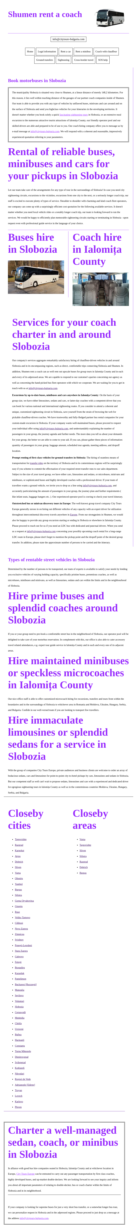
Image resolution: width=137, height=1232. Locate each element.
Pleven (18, 1107)
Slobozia (19, 1006)
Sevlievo (19, 995)
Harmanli (19, 1040)
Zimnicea (19, 934)
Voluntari (19, 1001)
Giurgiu (19, 906)
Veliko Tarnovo (22, 917)
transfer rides (36, 463)
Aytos (18, 856)
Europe (73, 514)
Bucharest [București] (26, 984)
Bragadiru (20, 967)
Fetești (18, 962)
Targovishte (20, 839)
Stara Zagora (21, 950)
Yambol (19, 884)
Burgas (18, 889)
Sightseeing (63, 60)
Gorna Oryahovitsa (24, 900)
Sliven (18, 867)
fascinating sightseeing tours (74, 114)
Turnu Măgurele (23, 1051)
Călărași (19, 923)
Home (30, 51)
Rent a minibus (83, 51)
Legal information (47, 51)
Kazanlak (19, 973)
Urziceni (19, 1029)
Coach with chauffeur (106, 51)
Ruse (17, 912)
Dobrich (19, 861)
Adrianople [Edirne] (25, 1084)
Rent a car (66, 51)
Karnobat (19, 850)
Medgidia (19, 1017)
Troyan (18, 1090)
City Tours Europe (25, 1173)
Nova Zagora (21, 928)
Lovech (18, 1095)
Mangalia (19, 990)
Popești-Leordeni (23, 945)
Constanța (20, 1045)
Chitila (18, 1023)
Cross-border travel (83, 60)
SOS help (103, 60)
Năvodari (19, 1073)
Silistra (18, 895)
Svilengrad (20, 1062)
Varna (18, 872)
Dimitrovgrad (21, 1057)
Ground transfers (44, 60)
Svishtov (19, 939)
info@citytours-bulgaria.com (69, 39)
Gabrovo (19, 956)
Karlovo (19, 1101)
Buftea (18, 1034)
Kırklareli (19, 1068)
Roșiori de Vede (23, 1079)
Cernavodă (20, 1012)
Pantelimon (20, 978)
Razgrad (19, 845)
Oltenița (19, 878)
